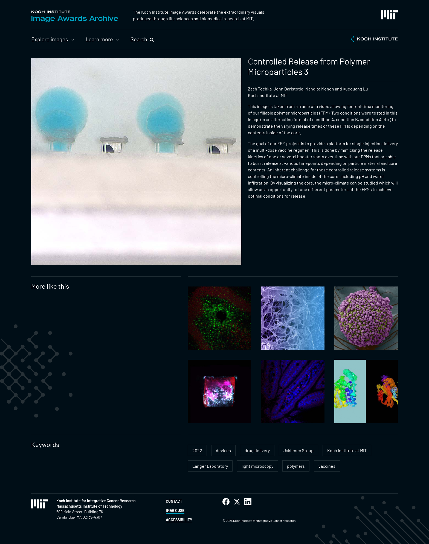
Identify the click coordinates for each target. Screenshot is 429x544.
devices (223, 450)
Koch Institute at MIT (347, 450)
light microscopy (257, 466)
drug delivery (257, 450)
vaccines (326, 466)
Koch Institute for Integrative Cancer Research (96, 500)
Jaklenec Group (298, 450)
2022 (197, 450)
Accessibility (179, 519)
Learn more (99, 39)
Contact (174, 501)
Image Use (175, 510)
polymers (296, 466)
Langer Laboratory (210, 466)
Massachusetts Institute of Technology (89, 506)
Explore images (49, 39)
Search (139, 39)
